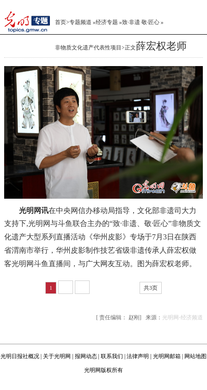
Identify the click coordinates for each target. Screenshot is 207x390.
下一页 (104, 288)
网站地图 (195, 356)
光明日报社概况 (19, 356)
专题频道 (80, 22)
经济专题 (107, 22)
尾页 (128, 288)
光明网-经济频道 (182, 317)
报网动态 (86, 356)
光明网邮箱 (167, 356)
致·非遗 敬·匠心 (140, 22)
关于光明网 (57, 356)
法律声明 (138, 356)
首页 (60, 22)
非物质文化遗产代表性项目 (88, 47)
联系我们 (112, 356)
